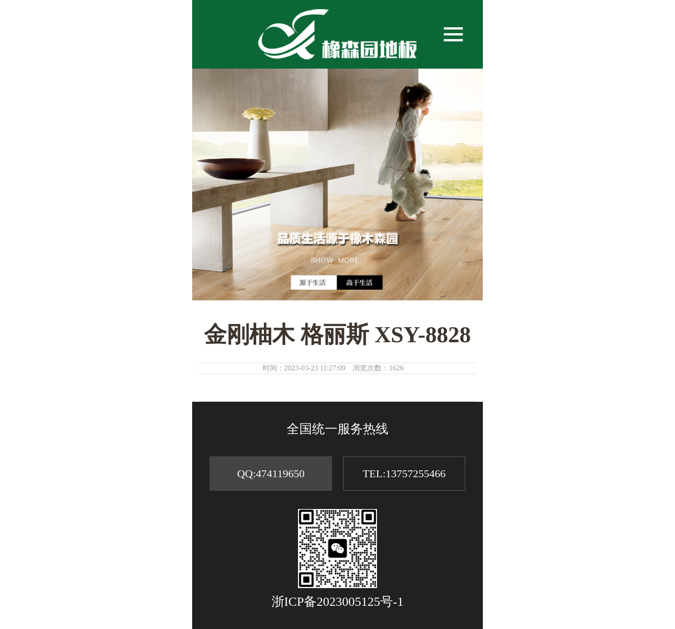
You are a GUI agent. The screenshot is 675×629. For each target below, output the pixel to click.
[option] (337, 184)
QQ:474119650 (270, 473)
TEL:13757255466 (404, 473)
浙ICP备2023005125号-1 (338, 601)
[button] (453, 34)
